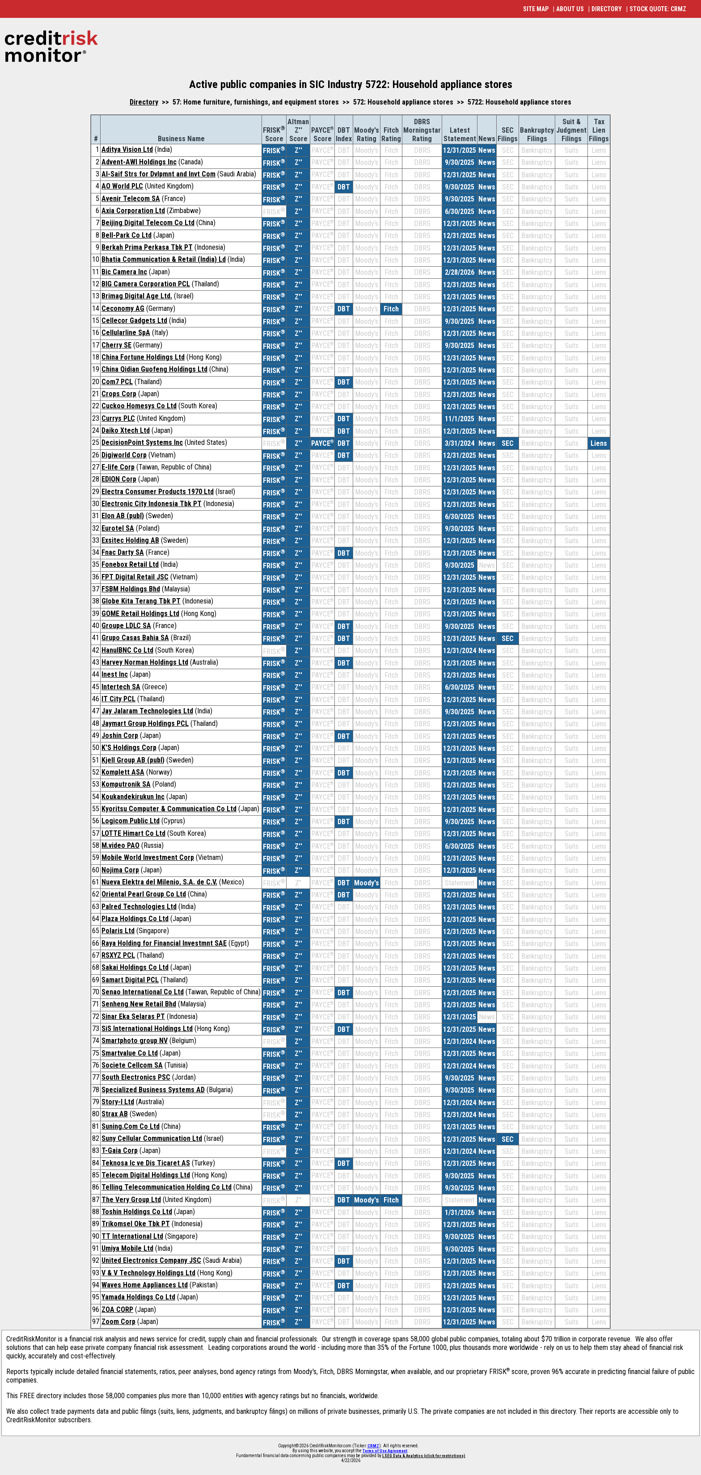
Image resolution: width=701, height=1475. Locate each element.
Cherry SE (116, 345)
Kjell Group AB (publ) (133, 760)
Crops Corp (118, 394)
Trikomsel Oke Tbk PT (135, 1223)
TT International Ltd (132, 1236)
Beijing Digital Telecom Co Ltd (147, 222)
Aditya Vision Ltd (127, 149)
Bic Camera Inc (124, 272)
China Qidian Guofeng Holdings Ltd (154, 369)
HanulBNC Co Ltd (127, 650)
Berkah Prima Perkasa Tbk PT (147, 247)
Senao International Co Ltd (142, 992)
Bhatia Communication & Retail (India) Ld (163, 259)
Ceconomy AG (122, 308)
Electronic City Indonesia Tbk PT (151, 503)
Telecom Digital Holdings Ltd (145, 1175)
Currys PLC (118, 418)
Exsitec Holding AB (130, 540)
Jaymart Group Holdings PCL (145, 723)
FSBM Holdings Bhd (130, 589)
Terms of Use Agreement (385, 1451)
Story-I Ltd (117, 1102)
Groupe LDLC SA (126, 625)
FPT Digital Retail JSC (135, 577)
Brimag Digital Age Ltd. (136, 296)
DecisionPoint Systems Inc (142, 442)
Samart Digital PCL (130, 980)
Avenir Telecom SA (130, 198)
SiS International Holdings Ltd (147, 1028)
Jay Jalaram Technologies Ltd (147, 711)
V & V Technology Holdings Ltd (148, 1273)
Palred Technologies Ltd (139, 906)
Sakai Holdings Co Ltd (135, 967)
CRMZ (373, 1446)
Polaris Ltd (118, 930)
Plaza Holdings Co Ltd (135, 918)
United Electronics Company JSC (151, 1260)
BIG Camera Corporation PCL (145, 284)
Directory (144, 102)
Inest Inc (114, 674)
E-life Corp (118, 467)
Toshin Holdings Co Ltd (136, 1211)
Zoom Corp (118, 1321)
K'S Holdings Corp (128, 747)
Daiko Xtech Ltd (125, 430)
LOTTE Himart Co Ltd (133, 833)
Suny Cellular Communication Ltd (151, 1138)
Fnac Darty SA (122, 552)
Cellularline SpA (125, 332)
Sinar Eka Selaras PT (133, 1016)
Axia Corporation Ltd (133, 210)
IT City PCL (118, 699)
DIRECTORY (606, 9)
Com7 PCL (117, 381)
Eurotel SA (117, 528)
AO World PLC (122, 186)
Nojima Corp (120, 870)
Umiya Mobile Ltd (127, 1248)
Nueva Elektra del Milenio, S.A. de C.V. (159, 882)
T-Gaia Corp (119, 1150)
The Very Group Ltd (131, 1199)
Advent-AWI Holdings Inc (139, 162)
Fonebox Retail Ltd (130, 564)
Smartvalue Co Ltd (129, 1053)
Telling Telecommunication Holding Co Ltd (166, 1187)
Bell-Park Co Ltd (126, 235)
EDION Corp (118, 479)
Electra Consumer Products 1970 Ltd (157, 491)
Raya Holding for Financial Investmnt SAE (164, 943)
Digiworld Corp (124, 455)
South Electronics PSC (135, 1077)
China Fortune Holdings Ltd (143, 357)
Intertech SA (120, 687)
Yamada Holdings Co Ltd (138, 1297)
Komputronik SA (126, 784)
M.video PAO (120, 845)
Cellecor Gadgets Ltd (134, 320)
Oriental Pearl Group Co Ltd (143, 894)
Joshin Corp (119, 735)
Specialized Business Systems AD (153, 1089)
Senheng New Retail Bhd (138, 1004)
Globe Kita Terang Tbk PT (141, 601)
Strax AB (114, 1114)
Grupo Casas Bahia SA (135, 637)
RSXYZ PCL (118, 955)
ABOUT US (570, 9)
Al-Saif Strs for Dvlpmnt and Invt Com (158, 174)
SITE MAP (536, 9)
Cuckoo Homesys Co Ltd (139, 406)
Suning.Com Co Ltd (130, 1126)
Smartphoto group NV (134, 1040)
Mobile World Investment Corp (147, 857)
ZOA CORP (117, 1309)
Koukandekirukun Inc (133, 796)
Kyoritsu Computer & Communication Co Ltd (168, 809)
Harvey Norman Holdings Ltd (144, 662)
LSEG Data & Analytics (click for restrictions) (423, 1456)
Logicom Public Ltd (130, 821)
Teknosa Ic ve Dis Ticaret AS (145, 1163)
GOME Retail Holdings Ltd (140, 613)
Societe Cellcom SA (132, 1065)
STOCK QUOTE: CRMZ (657, 9)
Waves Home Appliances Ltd (144, 1285)
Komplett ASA (122, 772)
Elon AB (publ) (122, 515)
